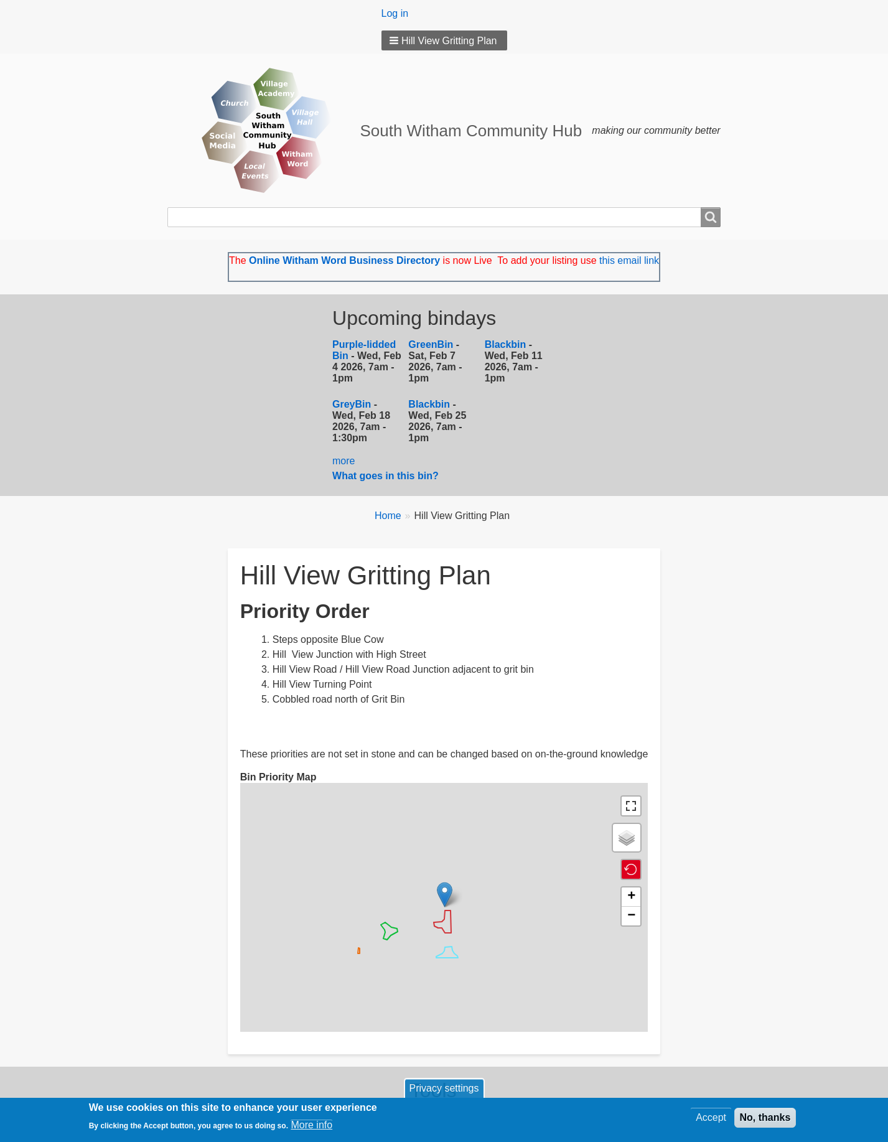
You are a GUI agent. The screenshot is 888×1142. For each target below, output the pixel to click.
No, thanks (765, 1118)
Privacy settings (444, 1089)
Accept (711, 1118)
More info (311, 1126)
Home (388, 515)
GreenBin (432, 344)
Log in (395, 13)
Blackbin (505, 344)
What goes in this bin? (386, 475)
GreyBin (351, 404)
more (343, 461)
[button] (444, 40)
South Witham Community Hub (471, 130)
